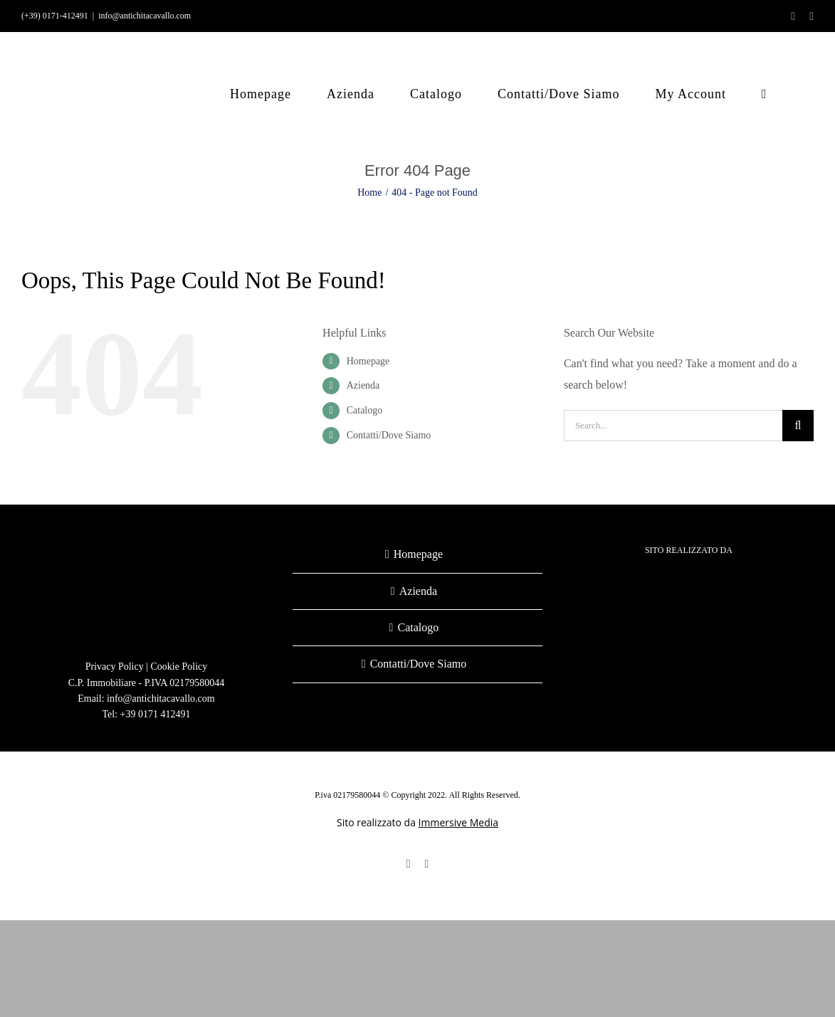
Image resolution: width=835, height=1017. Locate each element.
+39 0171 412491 (155, 714)
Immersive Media (458, 822)
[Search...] (673, 425)
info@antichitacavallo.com (144, 16)
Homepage (368, 361)
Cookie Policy (179, 666)
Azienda (363, 385)
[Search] (798, 425)
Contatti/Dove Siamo (389, 435)
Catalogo (365, 410)
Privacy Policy (114, 666)
